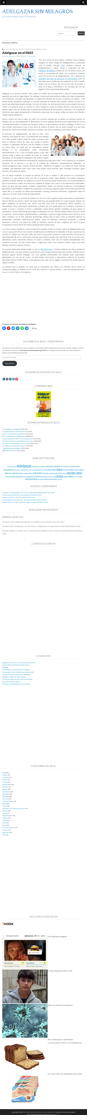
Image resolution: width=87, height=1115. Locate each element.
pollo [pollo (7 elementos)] (24, 476)
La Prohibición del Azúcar (26, 497)
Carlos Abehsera (9, 56)
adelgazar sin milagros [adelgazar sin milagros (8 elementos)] (39, 466)
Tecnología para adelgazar (11, 429)
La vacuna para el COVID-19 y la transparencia (17, 439)
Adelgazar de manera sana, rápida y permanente (18, 663)
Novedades (20, 49)
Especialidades (7, 816)
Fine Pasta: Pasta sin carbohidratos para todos (18, 441)
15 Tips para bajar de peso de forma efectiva (17, 679)
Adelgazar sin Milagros (47, 71)
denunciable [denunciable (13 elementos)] (51, 470)
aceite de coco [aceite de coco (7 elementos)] (11, 466)
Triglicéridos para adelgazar (11, 448)
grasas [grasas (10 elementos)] (76, 470)
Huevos (4, 818)
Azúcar (4, 780)
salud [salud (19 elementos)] (70, 476)
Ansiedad (5, 777)
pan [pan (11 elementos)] (56, 473)
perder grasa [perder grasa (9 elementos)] (62, 473)
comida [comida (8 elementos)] (44, 470)
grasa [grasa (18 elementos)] (71, 469)
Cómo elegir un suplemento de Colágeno (16, 670)
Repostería (6, 832)
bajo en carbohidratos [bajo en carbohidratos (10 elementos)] (72, 466)
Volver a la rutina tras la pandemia (13, 434)
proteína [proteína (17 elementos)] (37, 476)
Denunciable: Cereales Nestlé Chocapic (35, 502)
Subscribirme (9, 363)
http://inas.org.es (46, 249)
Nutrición (29, 49)
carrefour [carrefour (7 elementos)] (17, 470)
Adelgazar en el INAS (17, 53)
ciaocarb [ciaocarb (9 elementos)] (23, 470)
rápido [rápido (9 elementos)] (65, 476)
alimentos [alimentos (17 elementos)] (50, 466)
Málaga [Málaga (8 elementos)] (21, 473)
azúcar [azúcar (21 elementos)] (57, 466)
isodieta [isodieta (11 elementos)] (81, 470)
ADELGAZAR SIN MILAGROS (37, 12)
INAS (63, 65)
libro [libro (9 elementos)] (10, 473)
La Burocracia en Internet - (11, 495)
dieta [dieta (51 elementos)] (59, 469)
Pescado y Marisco (8, 828)
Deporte (5, 787)
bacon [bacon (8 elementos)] (62, 466)
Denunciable (6, 785)
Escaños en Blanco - (9, 497)
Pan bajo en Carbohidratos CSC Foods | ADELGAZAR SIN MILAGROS (25, 493)
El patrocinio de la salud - (10, 502)
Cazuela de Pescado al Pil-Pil (32, 495)
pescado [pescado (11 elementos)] (8, 476)
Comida (4, 782)
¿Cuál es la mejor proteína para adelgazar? (16, 675)
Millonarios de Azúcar (9, 451)
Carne (4, 813)
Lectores (5, 820)
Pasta (4, 825)
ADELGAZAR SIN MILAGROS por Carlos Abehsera (38, 1112)
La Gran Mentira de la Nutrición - (13, 500)
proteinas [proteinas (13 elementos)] (29, 476)
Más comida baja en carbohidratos (13, 436)
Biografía (5, 667)
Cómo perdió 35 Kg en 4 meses (36, 500)
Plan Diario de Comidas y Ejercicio (13, 808)
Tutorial (4, 806)
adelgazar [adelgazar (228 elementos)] (24, 465)
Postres (5, 830)
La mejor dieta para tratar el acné (13, 432)
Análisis (4, 775)
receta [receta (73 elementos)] (59, 476)
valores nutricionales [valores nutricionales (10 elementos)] (50, 479)
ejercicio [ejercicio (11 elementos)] (65, 470)
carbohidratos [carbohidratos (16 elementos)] (8, 469)
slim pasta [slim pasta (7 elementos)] (40, 479)
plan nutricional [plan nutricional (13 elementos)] (17, 476)
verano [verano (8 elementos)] (60, 479)
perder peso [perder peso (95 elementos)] (74, 473)
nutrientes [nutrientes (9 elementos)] (45, 473)
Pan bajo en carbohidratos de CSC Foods (16, 443)
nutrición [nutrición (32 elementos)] (37, 472)
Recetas (5, 811)
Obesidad (37, 49)
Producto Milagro (8, 801)
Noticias (12, 49)
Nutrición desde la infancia (11, 682)
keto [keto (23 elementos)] (7, 473)
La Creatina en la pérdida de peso (13, 446)
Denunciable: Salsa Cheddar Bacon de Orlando (18, 672)
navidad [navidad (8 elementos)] (25, 473)
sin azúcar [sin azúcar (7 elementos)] (76, 476)
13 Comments (30, 56)
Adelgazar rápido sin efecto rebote (14, 677)
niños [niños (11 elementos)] (30, 473)
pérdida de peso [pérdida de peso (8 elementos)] (46, 476)
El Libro (52, 493)
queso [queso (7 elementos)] (53, 476)
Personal (5, 799)
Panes (4, 823)
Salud (44, 49)
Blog (6, 49)
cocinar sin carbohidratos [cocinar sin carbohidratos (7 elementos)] (34, 470)
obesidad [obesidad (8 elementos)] (52, 473)
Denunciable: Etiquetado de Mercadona (15, 665)
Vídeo (4, 835)
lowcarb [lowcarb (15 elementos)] (15, 473)
